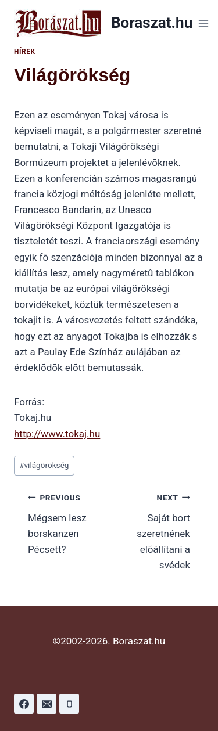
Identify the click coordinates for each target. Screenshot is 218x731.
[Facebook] (24, 704)
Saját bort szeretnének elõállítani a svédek (155, 530)
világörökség (44, 465)
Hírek (24, 52)
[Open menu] (203, 23)
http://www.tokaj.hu (57, 434)
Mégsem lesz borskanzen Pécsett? (63, 522)
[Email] (46, 704)
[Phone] (69, 704)
